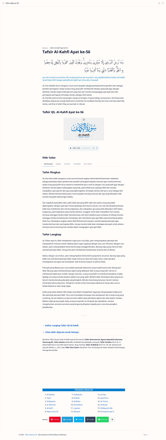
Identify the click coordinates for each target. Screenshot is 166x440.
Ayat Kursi (108, 399)
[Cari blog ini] (44, 3)
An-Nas (106, 395)
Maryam (80, 412)
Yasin (52, 399)
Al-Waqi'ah (81, 395)
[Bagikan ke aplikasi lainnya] (115, 420)
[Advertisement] (85, 28)
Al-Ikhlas (80, 402)
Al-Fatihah (54, 395)
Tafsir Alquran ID (12, 3)
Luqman (80, 409)
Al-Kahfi (53, 409)
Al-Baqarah (54, 402)
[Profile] (162, 3)
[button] (158, 3)
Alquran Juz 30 (55, 412)
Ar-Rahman (54, 405)
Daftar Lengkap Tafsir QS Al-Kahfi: (65, 326)
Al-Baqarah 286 (110, 409)
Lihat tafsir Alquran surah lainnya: (65, 333)
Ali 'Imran (107, 402)
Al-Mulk (80, 399)
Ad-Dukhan (81, 405)
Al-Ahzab (107, 405)
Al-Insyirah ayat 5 (110, 412)
